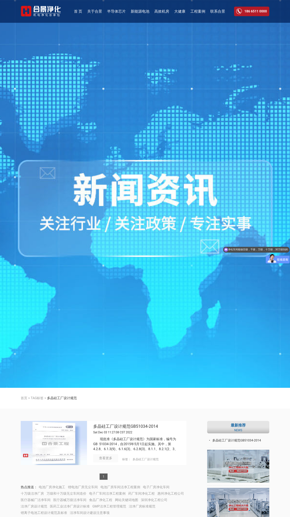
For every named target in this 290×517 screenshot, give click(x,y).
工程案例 (197, 11)
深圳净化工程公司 (154, 500)
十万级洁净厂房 (32, 493)
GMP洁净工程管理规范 (109, 506)
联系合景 (217, 11)
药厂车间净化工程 (141, 493)
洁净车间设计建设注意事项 (90, 513)
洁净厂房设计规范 (34, 506)
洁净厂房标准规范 (142, 506)
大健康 (179, 11)
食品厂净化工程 (100, 500)
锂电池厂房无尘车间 (83, 487)
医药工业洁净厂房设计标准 (70, 506)
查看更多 (105, 458)
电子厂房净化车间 (156, 487)
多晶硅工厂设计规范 (146, 459)
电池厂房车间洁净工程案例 (120, 487)
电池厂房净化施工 (52, 487)
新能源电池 (140, 11)
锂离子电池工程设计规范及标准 (44, 513)
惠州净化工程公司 (170, 493)
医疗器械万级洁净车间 (69, 500)
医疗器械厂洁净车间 (36, 500)
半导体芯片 (116, 11)
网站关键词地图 (126, 500)
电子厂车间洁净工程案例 (107, 493)
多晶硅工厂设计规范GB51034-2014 (125, 426)
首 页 (78, 11)
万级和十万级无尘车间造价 (66, 493)
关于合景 (94, 11)
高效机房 (161, 11)
